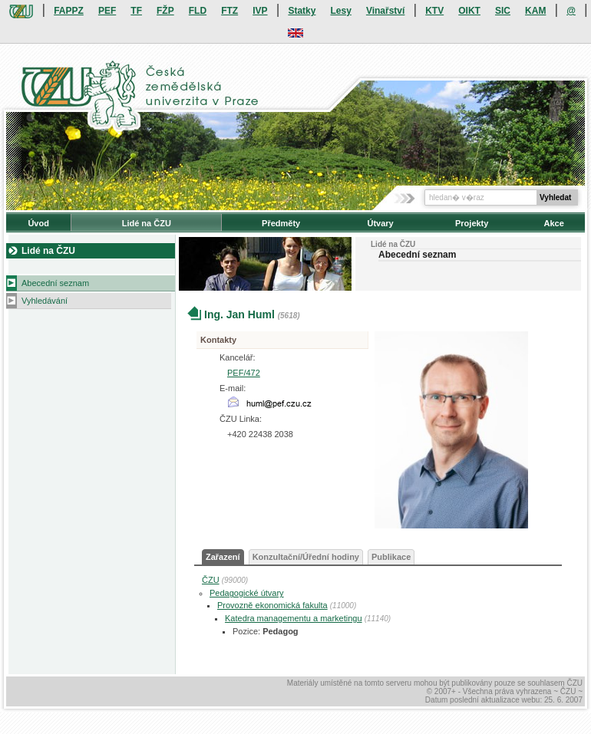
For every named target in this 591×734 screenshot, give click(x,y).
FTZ (229, 10)
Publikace (391, 556)
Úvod (38, 223)
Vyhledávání (44, 300)
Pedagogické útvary (247, 592)
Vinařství (385, 10)
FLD (197, 10)
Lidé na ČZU (146, 223)
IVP (260, 10)
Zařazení (223, 556)
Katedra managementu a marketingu (293, 618)
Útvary (380, 223)
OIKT (469, 10)
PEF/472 (243, 372)
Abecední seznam (55, 283)
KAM (535, 10)
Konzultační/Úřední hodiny (306, 556)
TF (136, 10)
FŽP (165, 10)
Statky (301, 10)
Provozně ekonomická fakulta (272, 605)
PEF (107, 10)
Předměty (281, 223)
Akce (554, 223)
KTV (434, 10)
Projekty (471, 223)
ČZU (211, 579)
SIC (502, 10)
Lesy (340, 10)
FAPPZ (69, 10)
